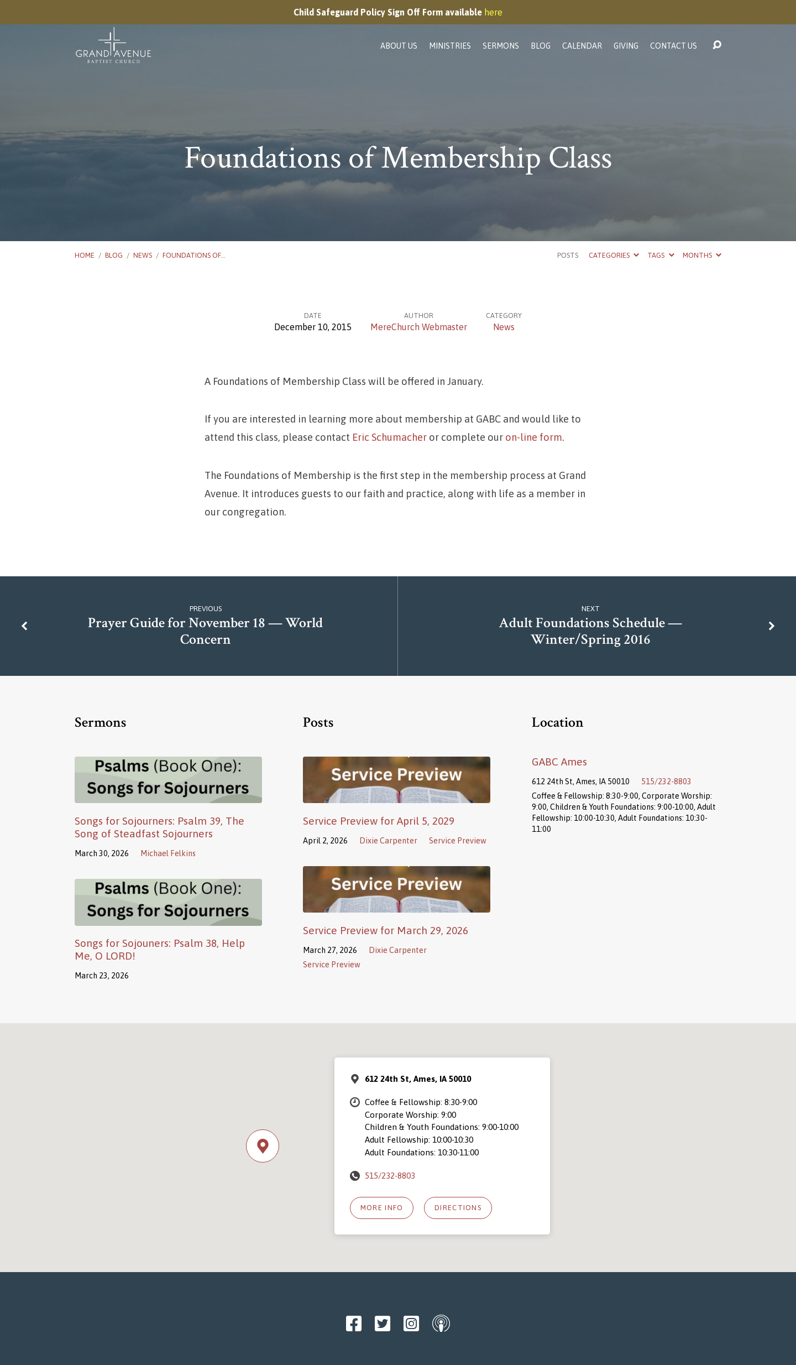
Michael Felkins (168, 853)
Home (85, 255)
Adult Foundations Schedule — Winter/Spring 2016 (590, 631)
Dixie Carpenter (388, 840)
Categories (614, 255)
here (493, 12)
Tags (660, 255)
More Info (382, 1208)
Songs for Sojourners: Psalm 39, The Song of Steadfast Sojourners (159, 827)
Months (702, 255)
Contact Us (673, 46)
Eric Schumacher (389, 437)
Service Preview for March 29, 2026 (385, 930)
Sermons (501, 46)
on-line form (533, 437)
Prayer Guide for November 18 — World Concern (205, 631)
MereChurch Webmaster (418, 327)
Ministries (450, 46)
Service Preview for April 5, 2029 (378, 821)
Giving (626, 46)
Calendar (582, 46)
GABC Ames (559, 762)
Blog (541, 46)
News (142, 255)
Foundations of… (194, 255)
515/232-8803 (666, 781)
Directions (457, 1208)
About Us (398, 46)
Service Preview (457, 840)
